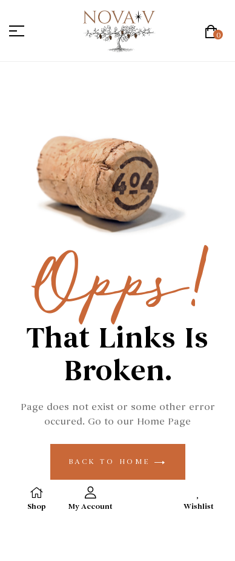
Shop (36, 506)
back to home (117, 461)
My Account (90, 506)
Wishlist (199, 506)
